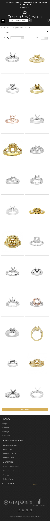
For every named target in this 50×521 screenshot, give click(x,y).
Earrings (5, 432)
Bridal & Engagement (14, 27)
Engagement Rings (10, 445)
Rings (4, 423)
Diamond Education (11, 467)
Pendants (6, 436)
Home (3, 27)
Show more (25, 410)
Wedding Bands (9, 453)
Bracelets (6, 428)
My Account (24, 7)
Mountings (7, 449)
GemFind (38, 516)
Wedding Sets (8, 457)
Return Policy (8, 479)
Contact (6, 475)
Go (30, 20)
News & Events (9, 471)
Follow (34, 484)
